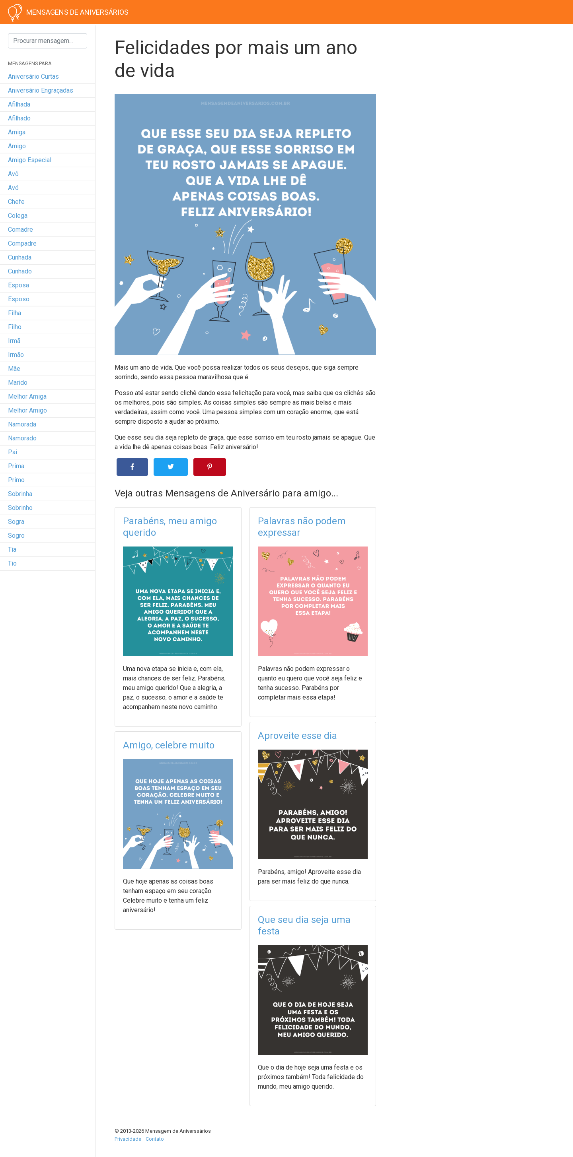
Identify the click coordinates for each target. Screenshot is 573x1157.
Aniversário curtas (33, 76)
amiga (16, 132)
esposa (18, 285)
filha (14, 313)
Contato (155, 1139)
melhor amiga (27, 396)
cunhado (20, 271)
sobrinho (20, 508)
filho (14, 327)
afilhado (19, 118)
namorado (22, 438)
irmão (16, 355)
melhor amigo (27, 410)
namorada (22, 424)
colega (17, 215)
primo (16, 480)
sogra (16, 521)
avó (13, 188)
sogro (16, 535)
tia (12, 549)
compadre (22, 243)
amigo (17, 146)
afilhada (19, 104)
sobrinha (20, 494)
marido (17, 382)
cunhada (19, 257)
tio (12, 563)
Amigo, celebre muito (168, 745)
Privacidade (128, 1139)
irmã (14, 341)
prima (16, 466)
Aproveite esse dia (297, 735)
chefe (16, 201)
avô (13, 174)
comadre (20, 229)
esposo (18, 299)
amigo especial (29, 160)
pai (12, 452)
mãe (14, 368)
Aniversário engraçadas (40, 90)
